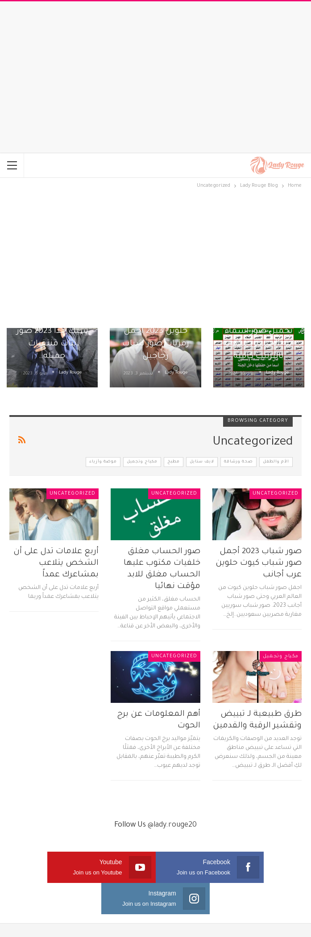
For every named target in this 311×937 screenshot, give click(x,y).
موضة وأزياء (103, 462)
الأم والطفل (276, 462)
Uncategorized (276, 493)
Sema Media (175, 923)
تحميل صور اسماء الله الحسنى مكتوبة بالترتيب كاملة (258, 344)
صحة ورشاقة (238, 462)
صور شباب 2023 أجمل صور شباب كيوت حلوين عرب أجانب (259, 563)
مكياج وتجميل (142, 462)
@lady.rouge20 (172, 825)
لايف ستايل (202, 462)
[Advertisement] (155, 77)
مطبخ (173, 462)
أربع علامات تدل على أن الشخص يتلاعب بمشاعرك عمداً (56, 563)
